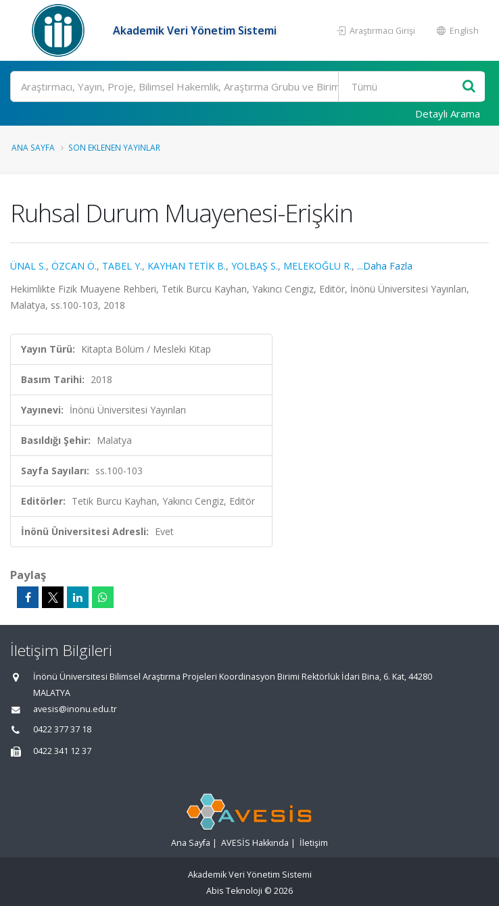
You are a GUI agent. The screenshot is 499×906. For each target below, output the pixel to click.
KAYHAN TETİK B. (186, 265)
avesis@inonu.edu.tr (75, 709)
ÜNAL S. (28, 265)
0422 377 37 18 (62, 729)
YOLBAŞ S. (254, 265)
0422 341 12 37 (62, 751)
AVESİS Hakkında (255, 843)
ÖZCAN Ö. (74, 265)
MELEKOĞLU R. (317, 265)
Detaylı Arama (447, 113)
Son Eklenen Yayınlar (114, 147)
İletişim (314, 843)
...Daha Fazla (384, 265)
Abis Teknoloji (234, 891)
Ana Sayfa (33, 147)
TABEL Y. (122, 265)
